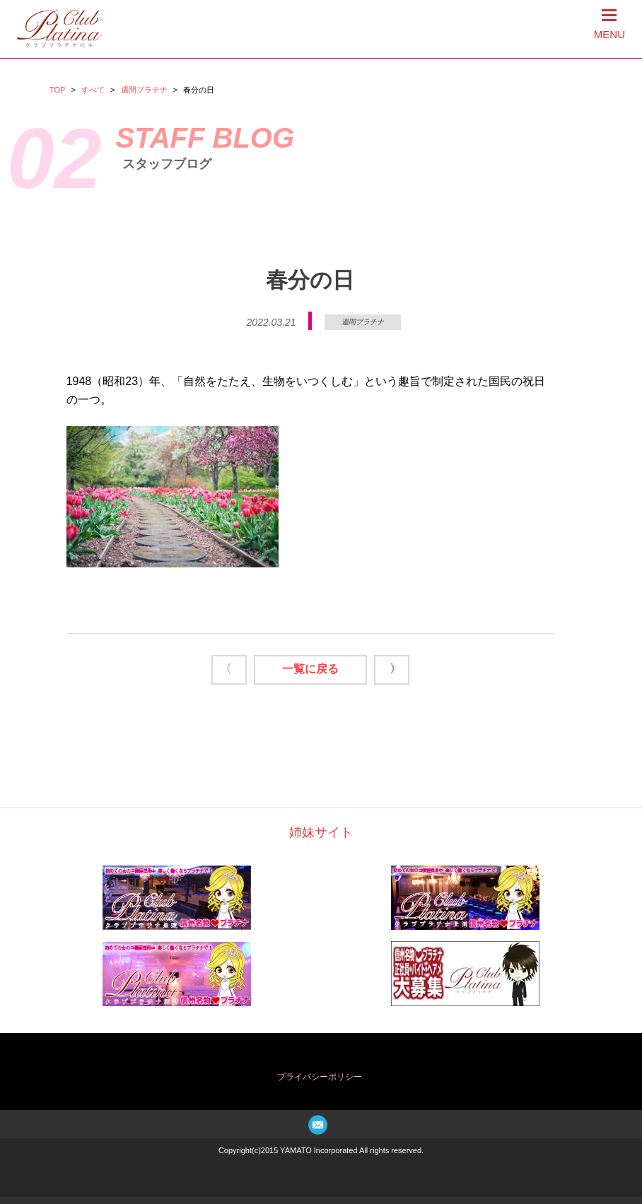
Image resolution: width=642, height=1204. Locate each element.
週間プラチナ (144, 89)
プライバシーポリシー (319, 1077)
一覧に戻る (310, 669)
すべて (93, 89)
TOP (57, 89)
